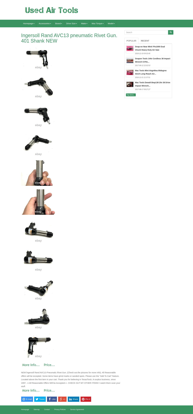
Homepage (28, 23)
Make (84, 23)
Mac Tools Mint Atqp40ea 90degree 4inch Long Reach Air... (151, 72)
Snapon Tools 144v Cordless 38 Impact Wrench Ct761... (152, 60)
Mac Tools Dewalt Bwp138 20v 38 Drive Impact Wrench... (152, 84)
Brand (58, 23)
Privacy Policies (60, 409)
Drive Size (71, 23)
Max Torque (98, 23)
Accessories (45, 23)
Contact (47, 409)
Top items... (131, 95)
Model (111, 23)
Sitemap (37, 409)
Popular (131, 41)
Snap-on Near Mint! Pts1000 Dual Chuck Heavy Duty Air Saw (150, 48)
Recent (145, 41)
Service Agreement (77, 409)
